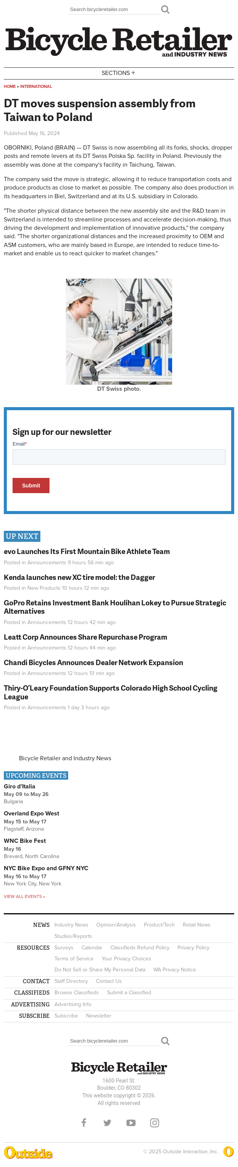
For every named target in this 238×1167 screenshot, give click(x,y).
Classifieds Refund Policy (139, 947)
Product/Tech (159, 925)
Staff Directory (71, 981)
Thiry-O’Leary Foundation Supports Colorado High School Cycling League (110, 692)
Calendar (91, 947)
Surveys (63, 947)
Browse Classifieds (76, 992)
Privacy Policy (193, 947)
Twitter (107, 1122)
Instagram (154, 1122)
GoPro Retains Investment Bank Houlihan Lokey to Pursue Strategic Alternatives (115, 606)
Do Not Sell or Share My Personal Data (99, 969)
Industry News (71, 925)
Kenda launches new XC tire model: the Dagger (79, 577)
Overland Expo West (31, 813)
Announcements (46, 562)
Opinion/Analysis (116, 925)
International (36, 86)
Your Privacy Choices (126, 958)
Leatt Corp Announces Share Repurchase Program (85, 637)
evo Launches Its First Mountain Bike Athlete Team (87, 551)
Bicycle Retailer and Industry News (65, 758)
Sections (119, 72)
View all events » (24, 896)
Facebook (83, 1122)
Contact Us (109, 981)
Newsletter (99, 1016)
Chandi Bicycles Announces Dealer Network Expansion (93, 662)
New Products (44, 588)
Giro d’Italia (19, 786)
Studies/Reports (73, 936)
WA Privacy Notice (174, 969)
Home (10, 86)
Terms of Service (74, 958)
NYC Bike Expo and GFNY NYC (46, 868)
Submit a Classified (129, 992)
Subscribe (66, 1016)
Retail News (197, 925)
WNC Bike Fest (25, 841)
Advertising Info (72, 1004)
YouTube (131, 1122)
